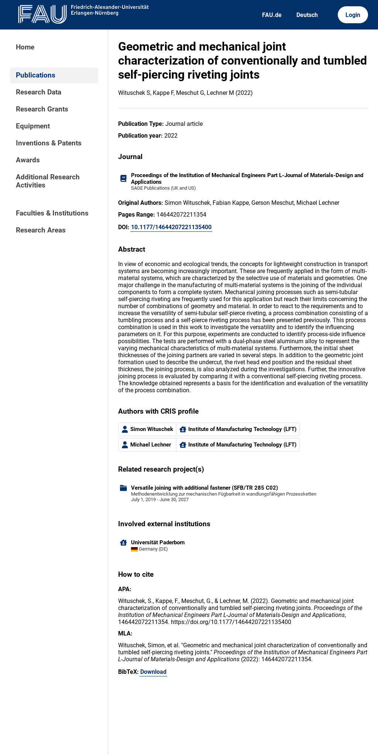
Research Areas (41, 230)
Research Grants (42, 109)
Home (25, 47)
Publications (35, 75)
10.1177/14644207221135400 (171, 227)
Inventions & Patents (49, 143)
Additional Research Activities (48, 181)
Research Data (38, 92)
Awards (28, 160)
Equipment (33, 126)
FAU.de (272, 14)
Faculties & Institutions (52, 213)
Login (353, 14)
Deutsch (307, 14)
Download (153, 671)
